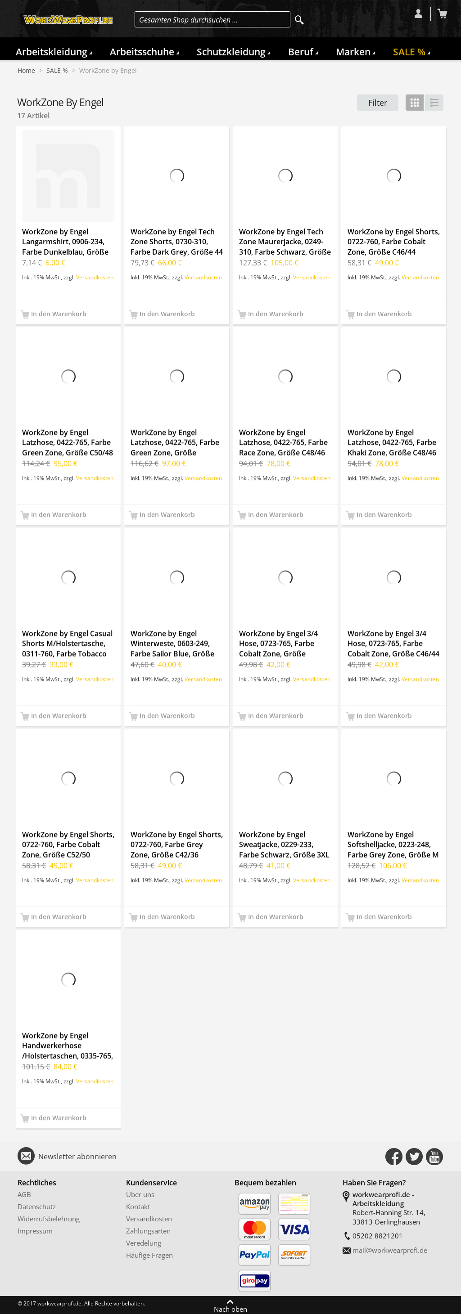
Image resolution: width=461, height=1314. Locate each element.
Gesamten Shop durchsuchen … (188, 20)
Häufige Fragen (149, 1255)
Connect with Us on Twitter (414, 1156)
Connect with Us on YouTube (434, 1156)
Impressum (35, 1230)
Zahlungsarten (148, 1230)
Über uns (140, 1194)
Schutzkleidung (231, 51)
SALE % (409, 51)
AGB (24, 1194)
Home (26, 71)
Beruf (300, 51)
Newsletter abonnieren (77, 1157)
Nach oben (230, 1309)
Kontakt (138, 1206)
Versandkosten (94, 277)
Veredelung (143, 1242)
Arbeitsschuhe (142, 51)
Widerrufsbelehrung (49, 1218)
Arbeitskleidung (51, 51)
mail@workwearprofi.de (390, 1250)
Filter (377, 102)
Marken (353, 51)
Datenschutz (37, 1206)
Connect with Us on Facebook (393, 1156)
